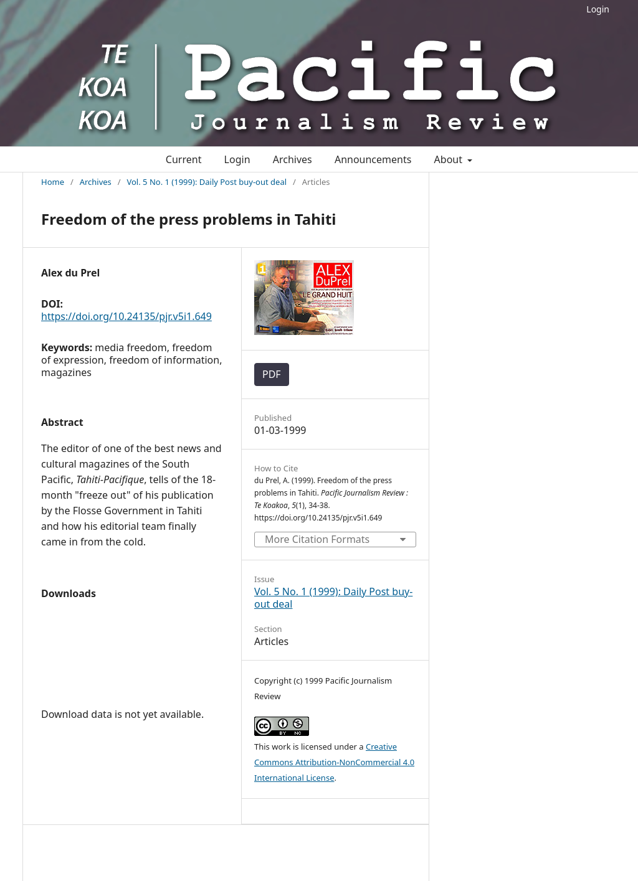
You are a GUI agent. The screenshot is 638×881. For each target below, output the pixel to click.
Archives (292, 159)
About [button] (449, 159)
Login (597, 9)
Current (184, 159)
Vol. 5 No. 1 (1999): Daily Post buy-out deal (206, 181)
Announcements (373, 159)
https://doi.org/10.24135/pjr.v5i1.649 (126, 316)
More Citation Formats (317, 539)
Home (52, 181)
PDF (271, 374)
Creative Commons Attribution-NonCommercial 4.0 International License (334, 762)
